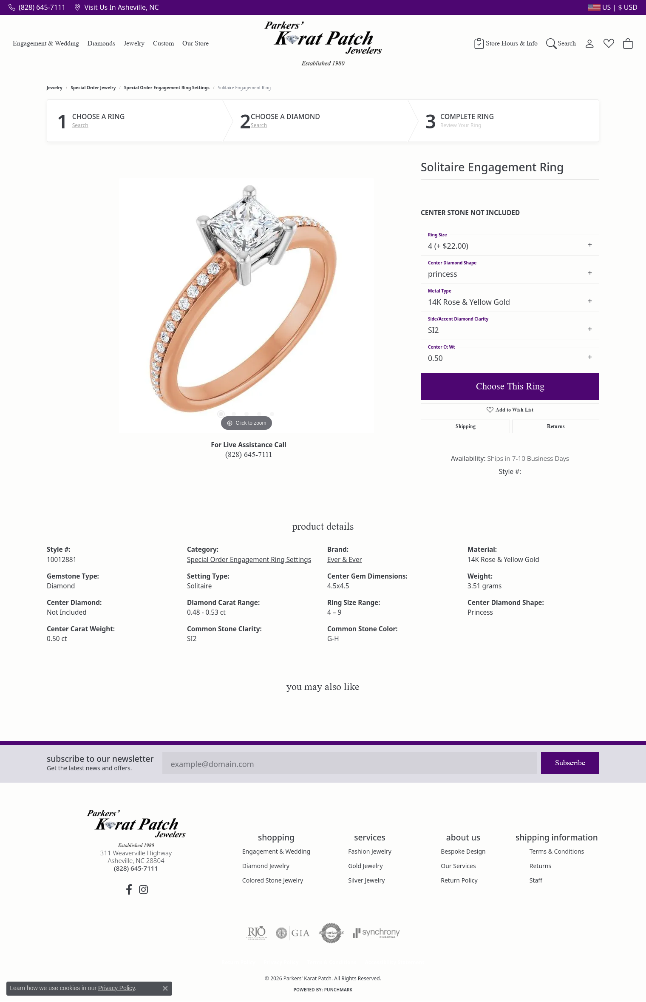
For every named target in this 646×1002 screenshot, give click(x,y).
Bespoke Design (463, 851)
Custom (163, 43)
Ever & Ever (344, 559)
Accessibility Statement (394, 962)
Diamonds (101, 43)
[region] (246, 305)
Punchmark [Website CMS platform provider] (338, 990)
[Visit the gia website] (293, 933)
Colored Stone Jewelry (272, 880)
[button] (612, 7)
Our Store (195, 43)
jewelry (54, 88)
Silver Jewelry (366, 880)
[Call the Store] (136, 868)
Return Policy (459, 880)
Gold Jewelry (365, 866)
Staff (536, 880)
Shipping (466, 426)
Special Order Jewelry (93, 88)
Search (80, 125)
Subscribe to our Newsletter (100, 759)
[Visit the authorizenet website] (331, 933)
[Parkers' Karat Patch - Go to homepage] (136, 828)
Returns (556, 426)
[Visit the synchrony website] (376, 933)
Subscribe (570, 762)
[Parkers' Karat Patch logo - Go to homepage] (323, 43)
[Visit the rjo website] (256, 933)
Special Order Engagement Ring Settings (167, 88)
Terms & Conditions (557, 851)
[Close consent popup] (165, 988)
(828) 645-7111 (248, 454)
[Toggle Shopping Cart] (628, 43)
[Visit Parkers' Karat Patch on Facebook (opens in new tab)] (129, 890)
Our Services (458, 866)
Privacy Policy (281, 962)
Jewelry (134, 43)
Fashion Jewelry (369, 851)
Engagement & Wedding (46, 43)
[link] (36, 7)
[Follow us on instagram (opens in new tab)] (143, 890)
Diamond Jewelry (265, 866)
